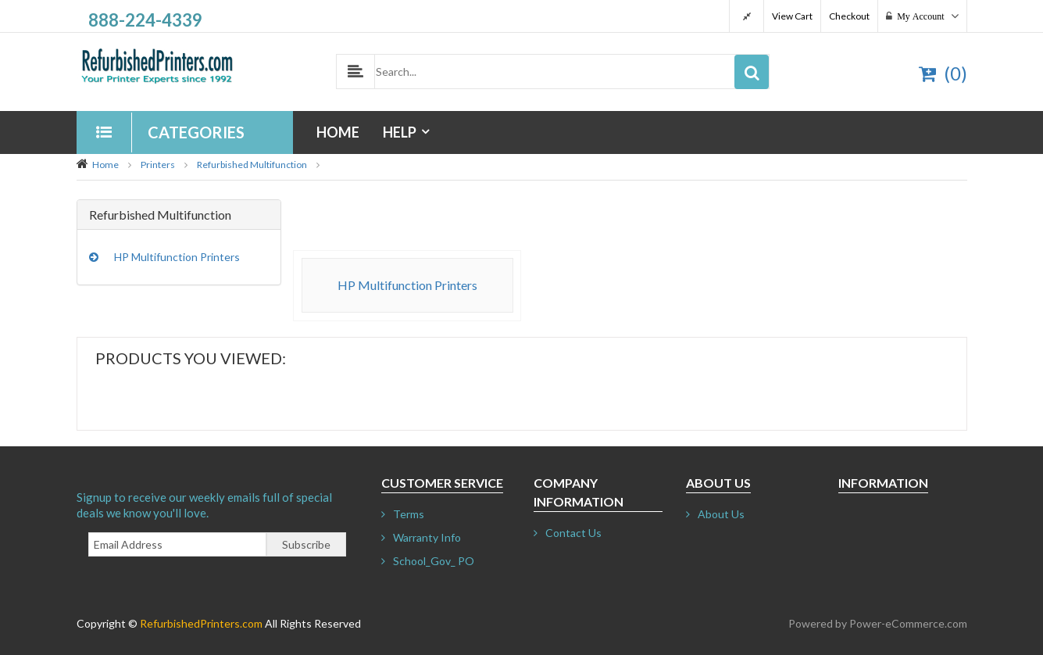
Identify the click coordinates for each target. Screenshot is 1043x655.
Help (399, 132)
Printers (158, 164)
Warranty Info (427, 537)
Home (337, 132)
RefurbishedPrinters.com (201, 623)
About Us (721, 514)
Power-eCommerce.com (908, 623)
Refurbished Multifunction (252, 164)
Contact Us (573, 532)
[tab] (179, 215)
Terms (408, 514)
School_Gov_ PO (433, 560)
